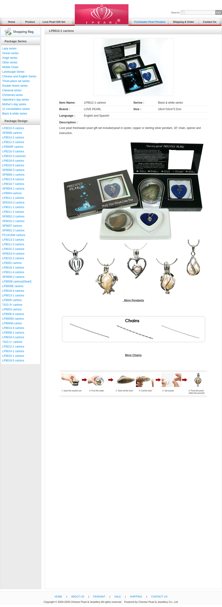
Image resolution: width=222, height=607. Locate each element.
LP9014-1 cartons (13, 351)
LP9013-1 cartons (13, 295)
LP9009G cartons (13, 318)
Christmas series (12, 95)
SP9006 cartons (12, 133)
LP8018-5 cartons (13, 360)
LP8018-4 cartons (13, 290)
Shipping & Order (183, 21)
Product (30, 21)
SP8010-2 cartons (13, 221)
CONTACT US (159, 596)
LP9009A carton (12, 323)
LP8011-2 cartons (13, 211)
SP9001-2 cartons (13, 230)
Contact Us (209, 21)
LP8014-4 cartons (13, 328)
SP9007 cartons (12, 225)
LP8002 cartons (12, 263)
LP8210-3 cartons (13, 151)
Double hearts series (15, 85)
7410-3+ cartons (12, 304)
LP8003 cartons (12, 309)
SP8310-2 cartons (13, 202)
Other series (9, 62)
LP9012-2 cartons (13, 142)
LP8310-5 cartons (13, 165)
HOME (58, 596)
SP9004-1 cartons (13, 188)
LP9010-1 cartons (13, 356)
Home (11, 21)
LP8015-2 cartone (13, 249)
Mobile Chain (10, 67)
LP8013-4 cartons (13, 179)
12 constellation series (16, 109)
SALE (117, 596)
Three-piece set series (16, 81)
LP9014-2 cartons (13, 137)
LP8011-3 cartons (13, 244)
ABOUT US (77, 596)
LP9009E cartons (13, 286)
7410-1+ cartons (12, 342)
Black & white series (14, 113)
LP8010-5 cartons (13, 128)
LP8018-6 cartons (13, 160)
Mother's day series (14, 104)
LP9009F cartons (12, 146)
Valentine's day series (15, 99)
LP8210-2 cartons (13, 258)
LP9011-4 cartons (13, 272)
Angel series (10, 57)
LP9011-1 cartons (13, 198)
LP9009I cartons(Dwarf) (17, 281)
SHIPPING (136, 596)
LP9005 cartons (12, 300)
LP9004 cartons (12, 193)
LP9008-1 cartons (13, 332)
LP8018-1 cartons (13, 267)
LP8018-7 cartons (13, 184)
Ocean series (10, 53)
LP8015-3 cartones (14, 156)
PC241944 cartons (13, 235)
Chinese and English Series (19, 76)
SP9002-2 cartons (13, 216)
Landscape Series (13, 71)
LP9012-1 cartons (13, 346)
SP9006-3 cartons (13, 170)
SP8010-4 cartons (13, 253)
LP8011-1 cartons (13, 207)
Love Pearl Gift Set (54, 21)
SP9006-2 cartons (13, 277)
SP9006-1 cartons (13, 174)
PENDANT (99, 596)
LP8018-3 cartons (13, 337)
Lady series (9, 48)
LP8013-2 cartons (13, 239)
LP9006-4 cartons (13, 314)
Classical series (12, 90)
